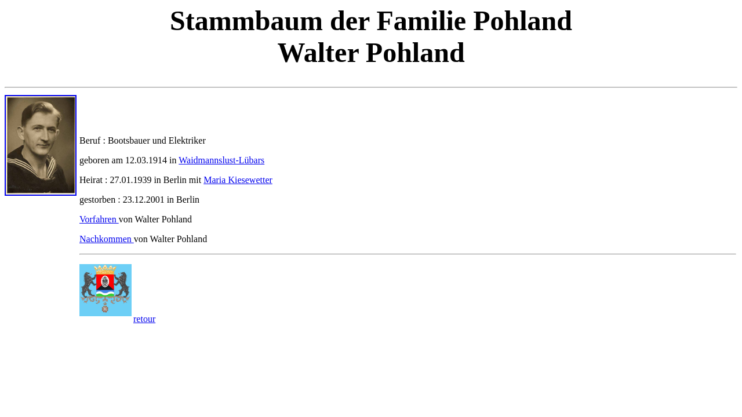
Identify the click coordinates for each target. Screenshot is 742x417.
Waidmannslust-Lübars (221, 160)
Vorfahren (99, 219)
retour (144, 319)
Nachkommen (106, 239)
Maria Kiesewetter (237, 180)
